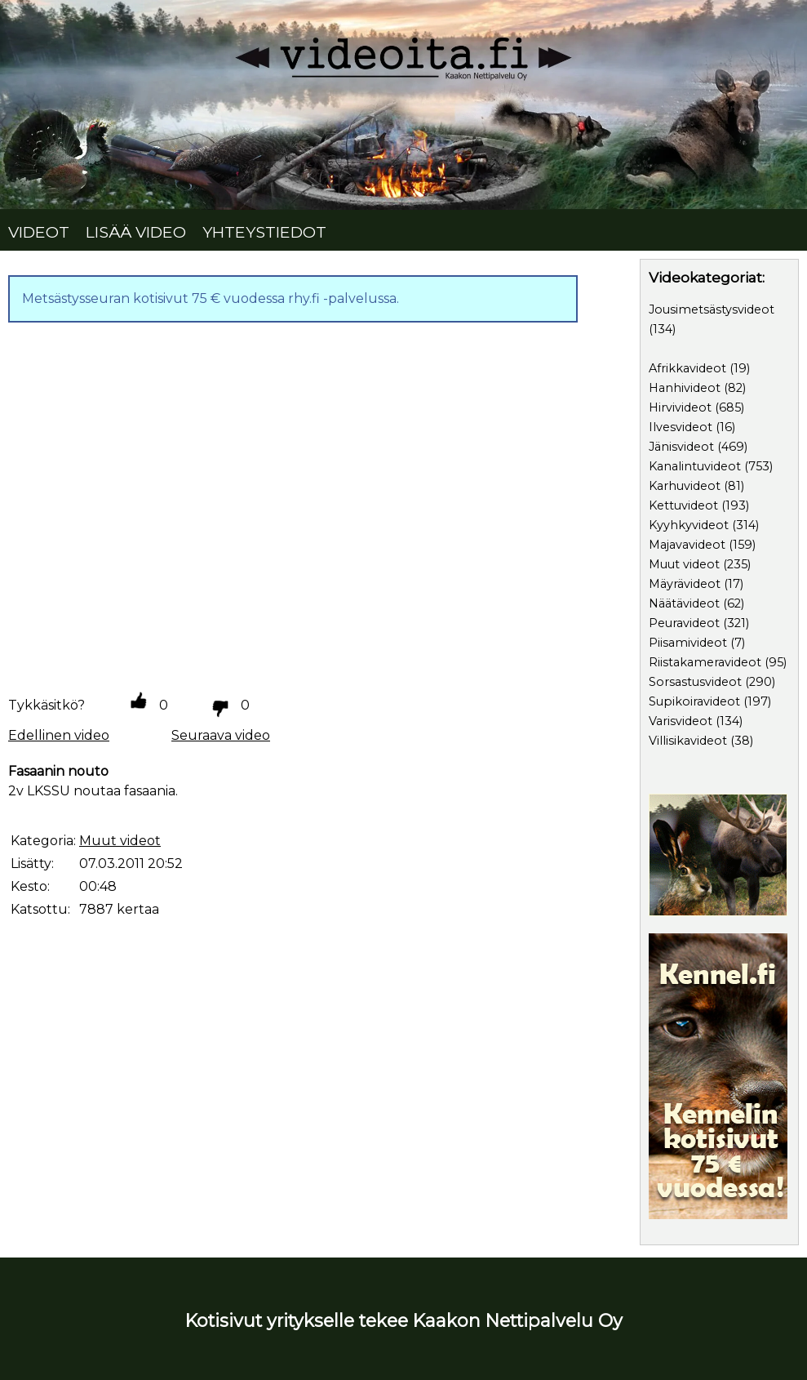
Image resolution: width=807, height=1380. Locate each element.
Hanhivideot (685, 388)
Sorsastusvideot (695, 681)
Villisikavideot (688, 740)
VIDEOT (38, 232)
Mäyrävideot (685, 583)
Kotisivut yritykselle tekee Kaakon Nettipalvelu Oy (404, 1320)
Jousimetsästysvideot (711, 309)
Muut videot (684, 564)
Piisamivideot (688, 642)
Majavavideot (687, 544)
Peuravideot (684, 623)
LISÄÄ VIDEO (136, 232)
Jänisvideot (681, 446)
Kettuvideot (683, 505)
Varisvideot (680, 721)
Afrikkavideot (687, 368)
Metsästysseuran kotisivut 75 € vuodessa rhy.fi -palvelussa (209, 298)
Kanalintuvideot (695, 466)
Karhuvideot (685, 486)
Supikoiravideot (694, 701)
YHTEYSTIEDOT (264, 232)
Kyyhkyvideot (689, 525)
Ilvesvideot (680, 427)
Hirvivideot (680, 407)
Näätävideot (684, 603)
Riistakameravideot (705, 662)
